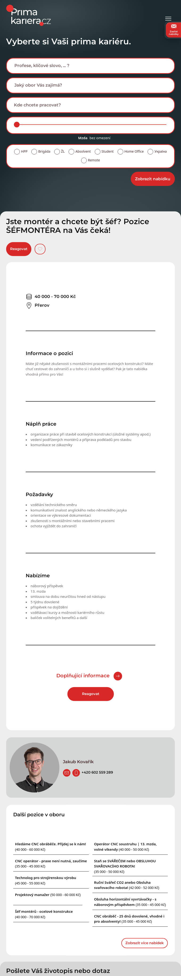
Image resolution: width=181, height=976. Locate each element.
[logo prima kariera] (28, 15)
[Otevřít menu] (168, 15)
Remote (94, 160)
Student (108, 151)
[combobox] (90, 66)
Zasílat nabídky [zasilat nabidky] (174, 30)
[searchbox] (94, 65)
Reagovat (18, 249)
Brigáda (44, 151)
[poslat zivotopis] (66, 773)
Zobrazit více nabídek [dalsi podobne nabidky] (144, 943)
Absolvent (83, 151)
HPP (24, 151)
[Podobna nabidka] (48, 894)
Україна (160, 151)
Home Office (134, 151)
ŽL (63, 151)
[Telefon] (76, 773)
